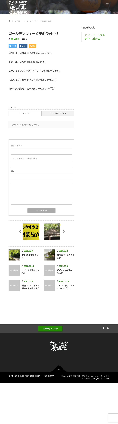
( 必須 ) (16, 145)
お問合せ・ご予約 (50, 328)
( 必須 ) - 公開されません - (25, 158)
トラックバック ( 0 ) (58, 113)
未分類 (24, 39)
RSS (107, 328)
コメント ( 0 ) (25, 113)
